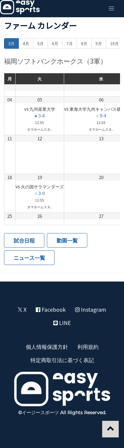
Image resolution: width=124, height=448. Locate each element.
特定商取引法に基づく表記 (62, 360)
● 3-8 (39, 115)
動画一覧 (67, 240)
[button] (111, 8)
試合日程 (24, 240)
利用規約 (88, 347)
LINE (62, 323)
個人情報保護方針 (47, 347)
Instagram (90, 309)
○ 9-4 (101, 115)
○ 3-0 (39, 193)
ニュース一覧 (29, 258)
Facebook (51, 309)
